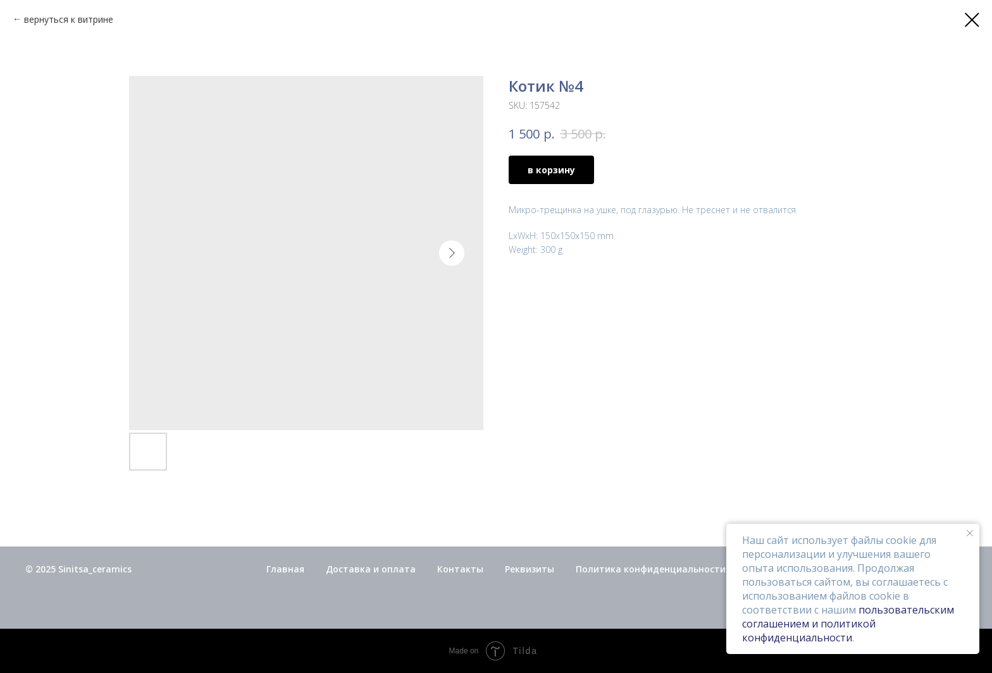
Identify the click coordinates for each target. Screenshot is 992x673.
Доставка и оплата (371, 569)
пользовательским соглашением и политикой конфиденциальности (848, 624)
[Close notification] (970, 533)
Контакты (460, 569)
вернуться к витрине (68, 19)
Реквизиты (529, 569)
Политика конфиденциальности (651, 569)
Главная (285, 569)
